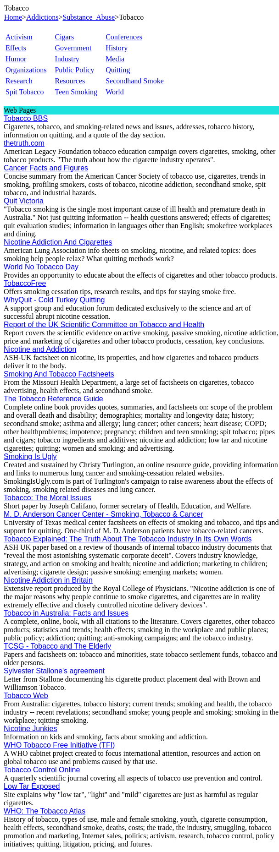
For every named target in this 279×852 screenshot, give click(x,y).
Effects (16, 48)
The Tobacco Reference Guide (53, 399)
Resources (70, 81)
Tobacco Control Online (42, 770)
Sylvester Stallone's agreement (54, 671)
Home (13, 17)
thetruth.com (24, 143)
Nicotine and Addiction (40, 349)
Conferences (124, 37)
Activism (19, 37)
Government (73, 48)
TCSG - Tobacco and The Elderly (57, 646)
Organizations (26, 70)
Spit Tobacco (25, 92)
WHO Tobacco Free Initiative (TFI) (59, 745)
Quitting (118, 70)
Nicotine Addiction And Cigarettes (58, 242)
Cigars (64, 37)
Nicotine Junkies (30, 728)
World (115, 92)
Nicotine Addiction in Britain (48, 580)
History (117, 48)
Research (19, 81)
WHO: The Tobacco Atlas (44, 811)
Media (115, 59)
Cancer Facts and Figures (46, 168)
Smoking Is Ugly (30, 456)
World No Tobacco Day (41, 267)
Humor (16, 59)
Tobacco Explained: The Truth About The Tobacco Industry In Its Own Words (127, 539)
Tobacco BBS (26, 118)
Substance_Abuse (88, 17)
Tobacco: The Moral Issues (47, 498)
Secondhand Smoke (135, 81)
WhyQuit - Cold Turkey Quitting (54, 300)
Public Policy (74, 70)
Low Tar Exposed (32, 786)
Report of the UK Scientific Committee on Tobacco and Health (104, 324)
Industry (67, 59)
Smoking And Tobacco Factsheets (59, 374)
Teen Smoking (76, 92)
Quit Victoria (24, 201)
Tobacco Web (26, 695)
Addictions (42, 17)
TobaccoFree (25, 283)
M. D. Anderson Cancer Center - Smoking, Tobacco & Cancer (103, 514)
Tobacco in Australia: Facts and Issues (66, 613)
